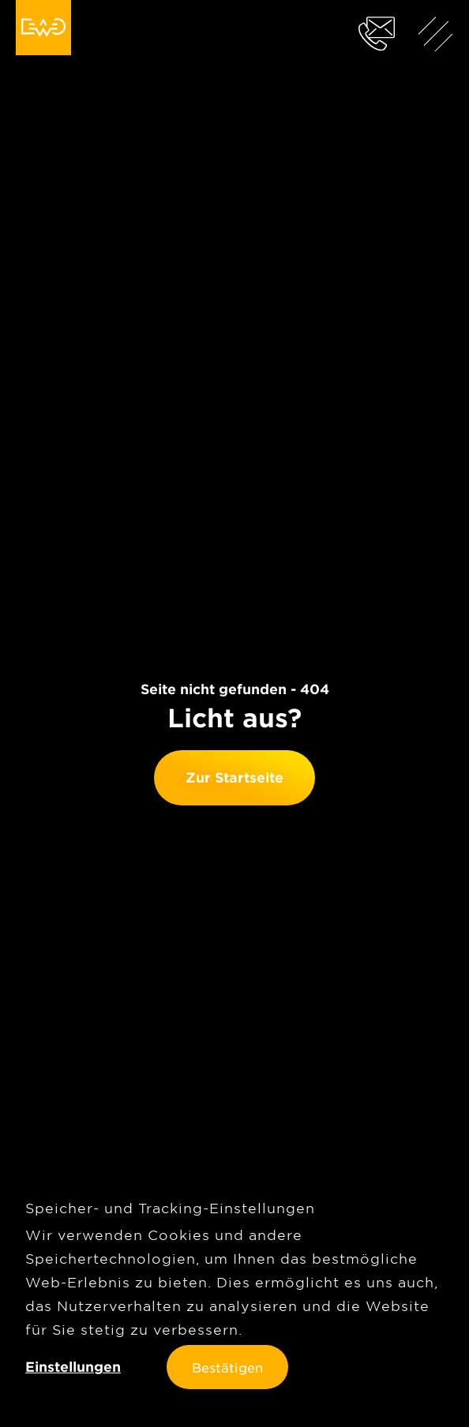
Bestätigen (227, 1367)
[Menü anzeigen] (435, 33)
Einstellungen (73, 1366)
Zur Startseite (234, 777)
